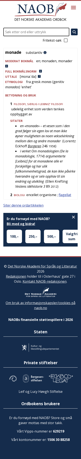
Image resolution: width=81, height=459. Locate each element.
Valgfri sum (72, 236)
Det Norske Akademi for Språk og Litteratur (42, 266)
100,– (14, 236)
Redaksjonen (16, 276)
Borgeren (34, 146)
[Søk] (74, 32)
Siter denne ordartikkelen (23, 205)
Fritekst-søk (55, 40)
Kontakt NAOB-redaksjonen (45, 281)
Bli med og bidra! (21, 224)
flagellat (65, 195)
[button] (40, 63)
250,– (33, 236)
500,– (51, 236)
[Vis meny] (73, 7)
